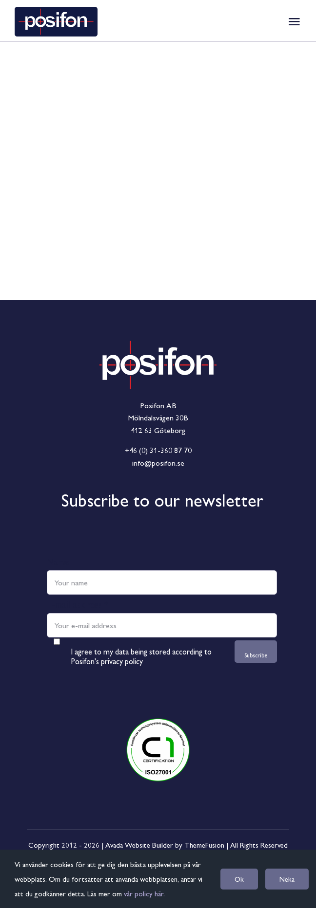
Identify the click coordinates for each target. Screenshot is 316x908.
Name (58, 561)
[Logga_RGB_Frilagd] (158, 311)
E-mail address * (77, 604)
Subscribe (255, 655)
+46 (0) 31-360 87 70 (158, 449)
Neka (287, 879)
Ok (239, 879)
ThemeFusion (204, 844)
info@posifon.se (158, 462)
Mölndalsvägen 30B (158, 417)
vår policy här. (144, 893)
